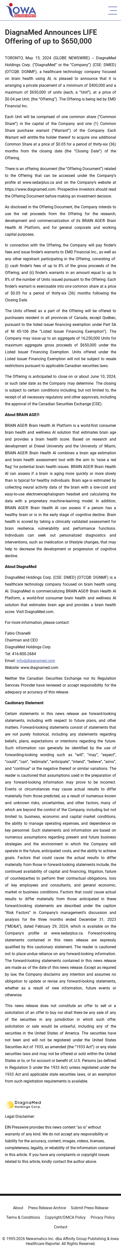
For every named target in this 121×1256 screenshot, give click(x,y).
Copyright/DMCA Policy (65, 1217)
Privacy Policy (103, 1217)
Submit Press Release (89, 1208)
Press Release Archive (47, 1208)
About (18, 1208)
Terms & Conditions (23, 1217)
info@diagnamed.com (36, 660)
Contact (60, 1227)
